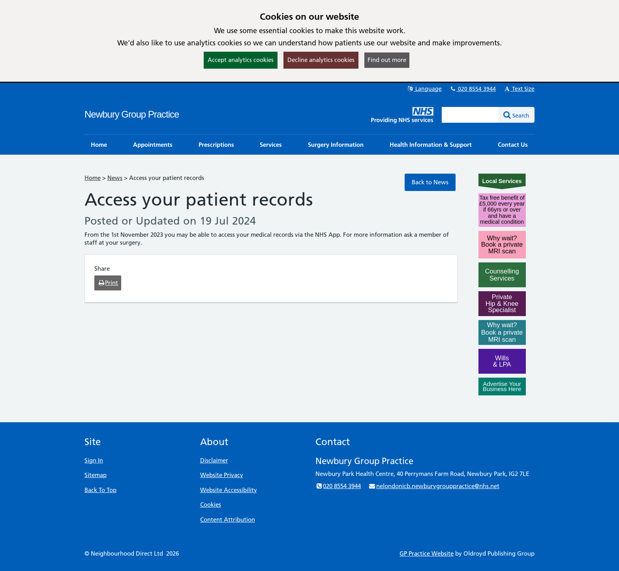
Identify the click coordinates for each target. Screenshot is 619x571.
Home (92, 178)
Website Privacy (221, 475)
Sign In (93, 460)
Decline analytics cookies (321, 60)
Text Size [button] (519, 88)
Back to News (430, 182)
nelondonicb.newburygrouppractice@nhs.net (433, 486)
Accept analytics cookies (241, 60)
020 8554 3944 (472, 88)
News (114, 178)
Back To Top (100, 490)
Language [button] (424, 88)
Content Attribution (227, 519)
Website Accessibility (228, 490)
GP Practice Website (427, 553)
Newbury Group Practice (131, 114)
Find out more (387, 60)
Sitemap (95, 475)
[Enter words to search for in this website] (470, 115)
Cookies (210, 504)
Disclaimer (214, 460)
